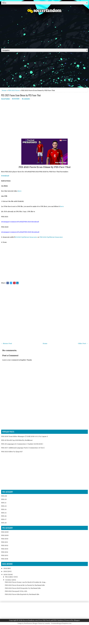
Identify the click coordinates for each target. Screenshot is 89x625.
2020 (5, 574)
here (19, 191)
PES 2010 (4, 539)
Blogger (77, 620)
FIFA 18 (3, 523)
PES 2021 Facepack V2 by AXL (16, 591)
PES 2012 (4, 545)
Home (4, 90)
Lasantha (47, 623)
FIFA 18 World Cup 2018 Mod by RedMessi (16, 440)
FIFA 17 (3, 519)
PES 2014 (4, 552)
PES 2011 (4, 542)
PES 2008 (4, 532)
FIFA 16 (3, 516)
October (8, 580)
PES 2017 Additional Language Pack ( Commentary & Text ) (22, 448)
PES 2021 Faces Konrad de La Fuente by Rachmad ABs (25, 585)
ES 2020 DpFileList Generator (26, 237)
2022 (5, 568)
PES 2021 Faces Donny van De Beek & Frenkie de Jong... (25, 582)
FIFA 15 (3, 513)
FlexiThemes (28, 623)
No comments (26, 99)
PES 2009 (4, 535)
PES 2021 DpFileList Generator (51, 237)
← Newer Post (6, 343)
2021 (5, 571)
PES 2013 (4, 549)
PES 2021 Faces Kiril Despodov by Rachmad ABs (23, 588)
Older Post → (83, 343)
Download (5, 176)
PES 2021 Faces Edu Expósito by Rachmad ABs (22, 594)
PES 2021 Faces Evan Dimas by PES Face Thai (21, 95)
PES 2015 (4, 555)
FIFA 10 (4, 499)
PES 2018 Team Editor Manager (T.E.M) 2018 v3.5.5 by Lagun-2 (24, 436)
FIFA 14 (3, 509)
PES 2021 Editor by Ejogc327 (12, 451)
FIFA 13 (3, 506)
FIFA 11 (3, 503)
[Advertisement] (44, 30)
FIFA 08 (4, 496)
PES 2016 (4, 559)
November (9, 577)
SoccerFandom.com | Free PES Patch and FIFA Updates (43, 620)
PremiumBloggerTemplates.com (61, 623)
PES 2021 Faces (14, 90)
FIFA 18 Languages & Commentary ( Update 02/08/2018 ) (22, 444)
